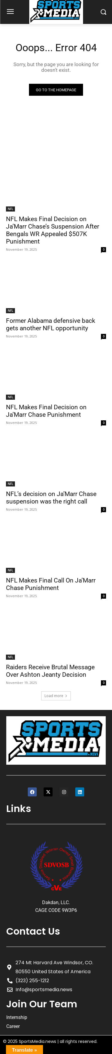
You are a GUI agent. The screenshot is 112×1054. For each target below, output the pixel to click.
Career (13, 1026)
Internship (16, 1017)
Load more (56, 695)
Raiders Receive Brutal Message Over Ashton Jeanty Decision (50, 671)
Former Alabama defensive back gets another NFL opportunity (50, 324)
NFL (10, 209)
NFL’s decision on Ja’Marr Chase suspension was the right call (51, 497)
